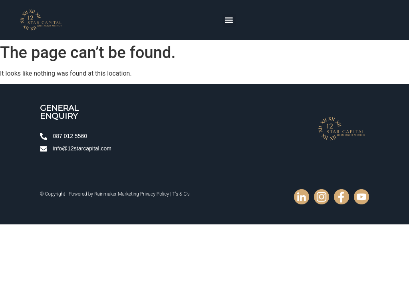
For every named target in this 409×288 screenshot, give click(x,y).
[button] (229, 20)
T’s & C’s (180, 194)
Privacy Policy (154, 194)
